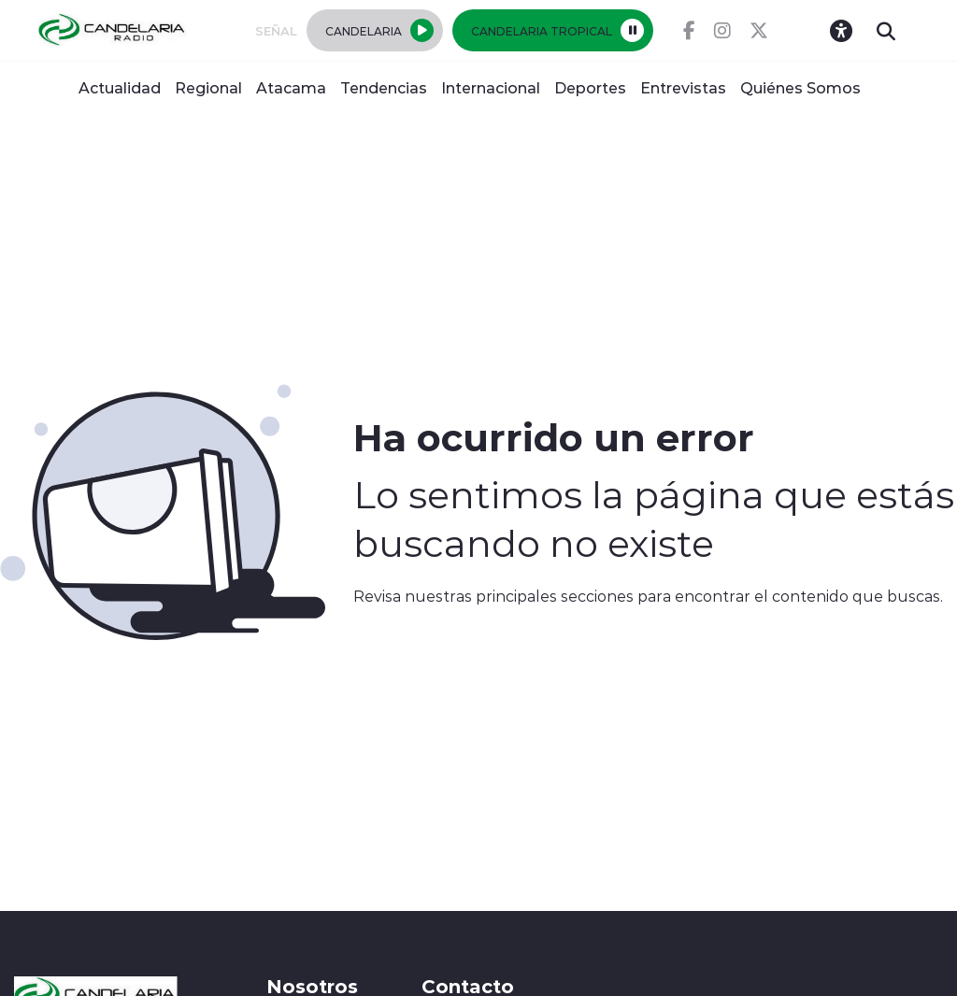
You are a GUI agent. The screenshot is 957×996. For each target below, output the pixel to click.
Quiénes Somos (800, 87)
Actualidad (120, 87)
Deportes (590, 87)
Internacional (490, 87)
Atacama (291, 87)
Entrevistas (683, 87)
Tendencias (383, 87)
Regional (208, 87)
